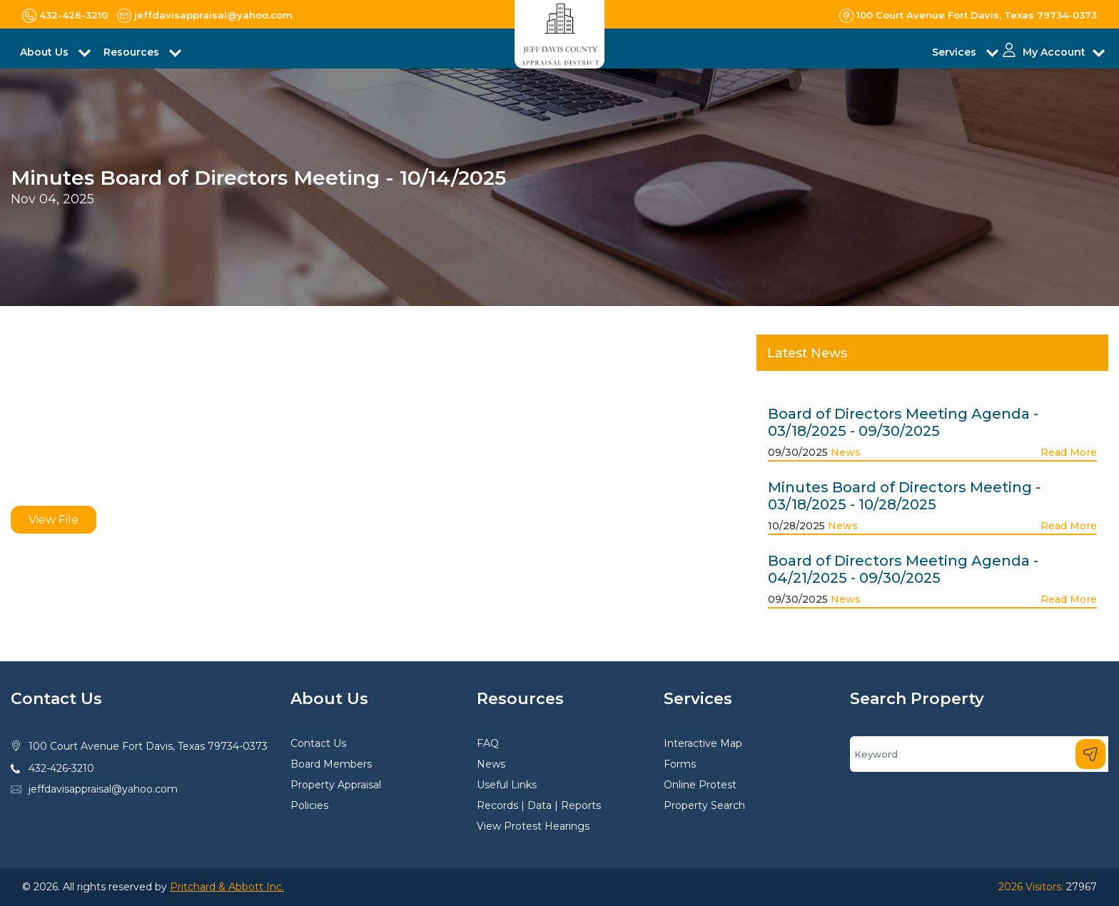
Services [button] (955, 52)
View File (54, 519)
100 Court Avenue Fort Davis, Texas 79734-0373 (148, 746)
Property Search (704, 805)
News (846, 452)
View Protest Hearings (533, 826)
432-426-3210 (61, 768)
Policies (309, 805)
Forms (680, 764)
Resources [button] (132, 52)
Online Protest (700, 784)
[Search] (979, 754)
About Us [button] (45, 52)
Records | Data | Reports (539, 805)
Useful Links (507, 784)
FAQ (488, 743)
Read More (1068, 452)
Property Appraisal (335, 784)
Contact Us (318, 743)
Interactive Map (703, 743)
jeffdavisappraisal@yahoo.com (103, 789)
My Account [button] (1054, 52)
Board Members (331, 764)
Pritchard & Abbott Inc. (227, 886)
